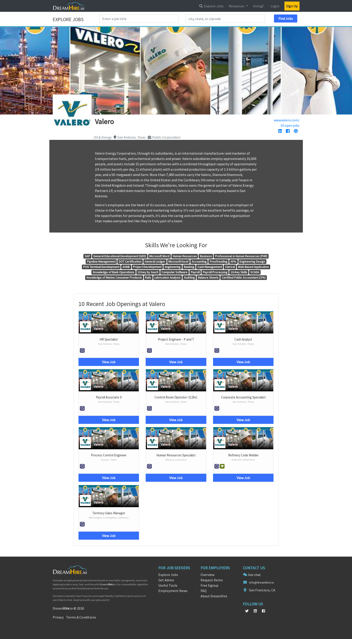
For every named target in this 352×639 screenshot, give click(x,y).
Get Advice (166, 580)
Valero (98, 328)
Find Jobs (285, 18)
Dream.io (107, 584)
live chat (254, 574)
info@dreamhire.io (261, 582)
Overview (207, 574)
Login (275, 6)
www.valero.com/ (287, 120)
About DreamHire (214, 596)
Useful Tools (167, 585)
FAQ (204, 590)
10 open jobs (290, 125)
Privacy (58, 617)
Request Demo (212, 580)
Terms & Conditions (81, 617)
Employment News (172, 590)
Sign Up (292, 6)
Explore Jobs (211, 6)
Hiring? (258, 6)
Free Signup (209, 585)
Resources (237, 6)
